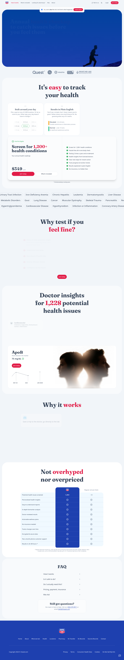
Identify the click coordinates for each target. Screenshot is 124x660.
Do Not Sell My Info (109, 652)
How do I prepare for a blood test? (52, 48)
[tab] (38, 242)
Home (20, 639)
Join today (115, 3)
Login (106, 3)
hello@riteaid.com (64, 609)
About (53, 3)
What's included (25, 3)
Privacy (65, 652)
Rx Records (81, 639)
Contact (103, 639)
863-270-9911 (72, 607)
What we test (35, 639)
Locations (53, 639)
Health (45, 639)
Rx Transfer (71, 639)
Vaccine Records (93, 639)
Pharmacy (62, 639)
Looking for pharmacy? (38, 3)
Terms (72, 652)
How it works (15, 3)
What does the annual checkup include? (28, 48)
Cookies (97, 652)
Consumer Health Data (84, 652)
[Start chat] (64, 41)
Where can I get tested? (39, 51)
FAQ (48, 3)
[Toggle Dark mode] (101, 2)
